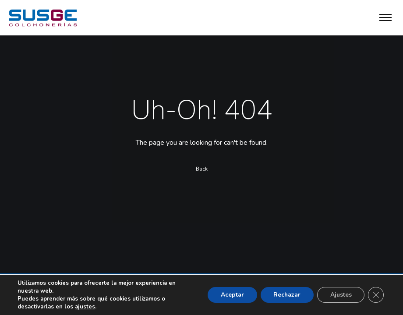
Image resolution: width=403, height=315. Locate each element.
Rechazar (286, 294)
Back (202, 169)
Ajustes (340, 294)
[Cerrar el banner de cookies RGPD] (376, 295)
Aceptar (231, 294)
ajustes (85, 307)
